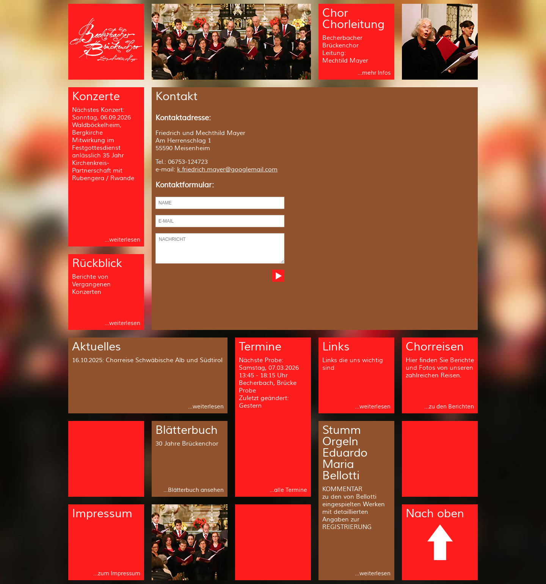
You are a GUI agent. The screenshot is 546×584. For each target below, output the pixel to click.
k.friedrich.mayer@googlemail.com (227, 169)
